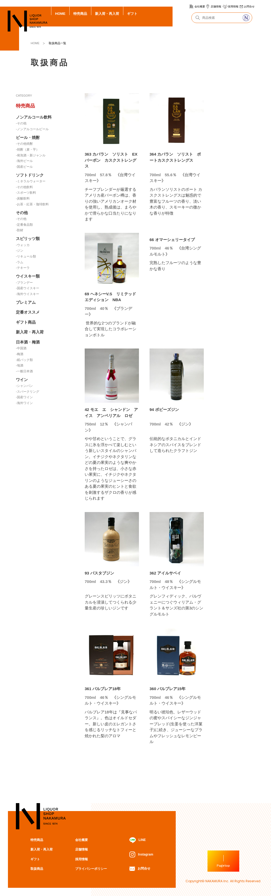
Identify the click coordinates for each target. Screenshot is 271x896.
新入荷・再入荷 (107, 14)
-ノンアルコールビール (32, 129)
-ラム (19, 262)
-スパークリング (27, 391)
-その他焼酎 (24, 143)
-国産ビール (24, 166)
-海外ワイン (24, 403)
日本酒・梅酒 (28, 342)
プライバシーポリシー (91, 869)
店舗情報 (216, 6)
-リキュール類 (26, 256)
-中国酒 (21, 348)
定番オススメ (28, 312)
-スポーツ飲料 (26, 192)
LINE (137, 840)
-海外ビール (24, 160)
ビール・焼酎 (28, 137)
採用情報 (233, 6)
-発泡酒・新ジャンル (31, 155)
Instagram (141, 854)
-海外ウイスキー (27, 294)
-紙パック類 (24, 359)
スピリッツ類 (28, 238)
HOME (60, 14)
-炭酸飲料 (23, 198)
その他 (22, 212)
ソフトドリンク (30, 175)
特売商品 (80, 14)
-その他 (21, 123)
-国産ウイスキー (27, 288)
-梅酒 (19, 354)
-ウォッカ (23, 245)
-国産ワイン (24, 397)
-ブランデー (24, 282)
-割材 (19, 230)
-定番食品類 (24, 224)
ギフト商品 (26, 322)
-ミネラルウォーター (31, 181)
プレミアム (26, 302)
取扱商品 (36, 869)
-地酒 (19, 365)
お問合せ (249, 6)
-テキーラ (23, 267)
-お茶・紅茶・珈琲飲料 (32, 204)
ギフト (132, 14)
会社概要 (200, 6)
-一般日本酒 (24, 371)
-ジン (19, 250)
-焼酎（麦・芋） (27, 149)
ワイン (22, 379)
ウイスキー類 (28, 276)
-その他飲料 (24, 187)
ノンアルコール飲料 (34, 117)
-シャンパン (24, 385)
